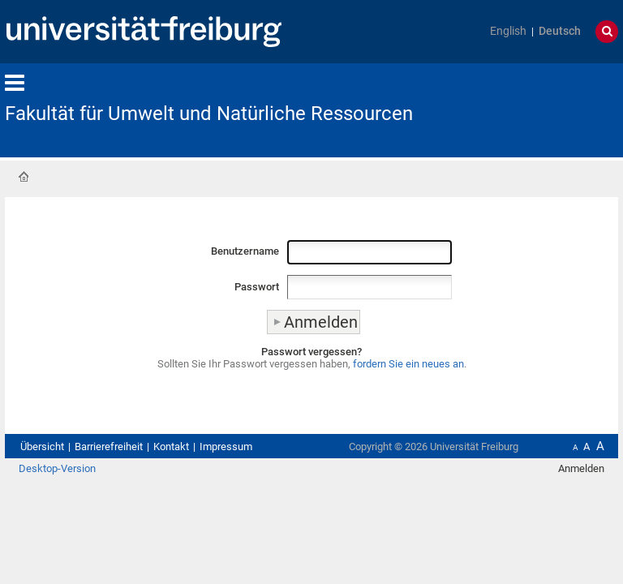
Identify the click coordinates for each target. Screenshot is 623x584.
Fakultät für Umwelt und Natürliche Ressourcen (209, 113)
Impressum (226, 446)
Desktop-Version (57, 468)
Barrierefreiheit (109, 446)
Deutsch (560, 31)
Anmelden (581, 468)
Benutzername (245, 251)
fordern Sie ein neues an (408, 364)
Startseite (23, 176)
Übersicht (42, 446)
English (508, 31)
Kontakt (171, 446)
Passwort (256, 287)
